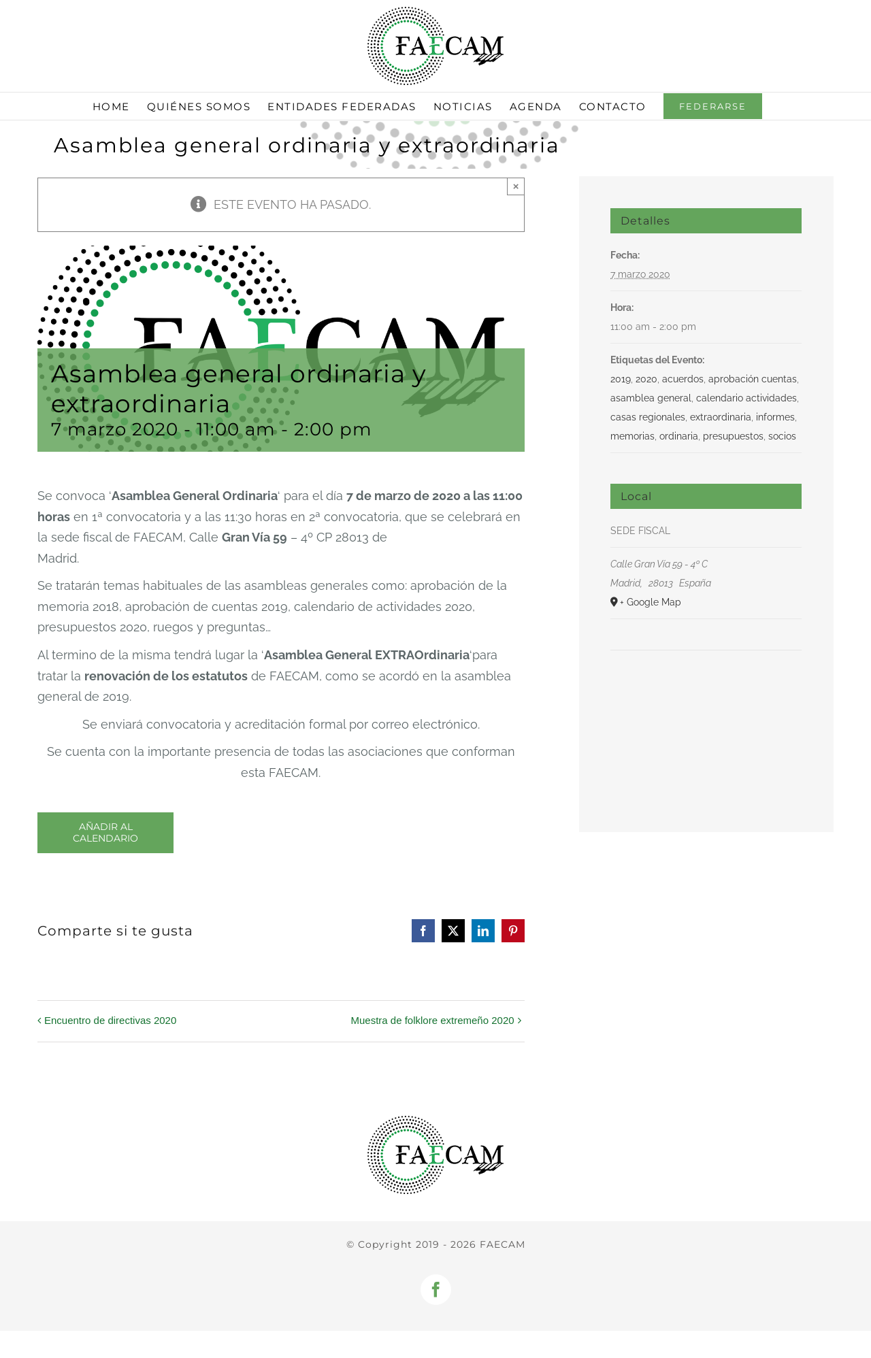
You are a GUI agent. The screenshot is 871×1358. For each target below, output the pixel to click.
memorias (632, 436)
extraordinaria (720, 417)
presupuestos (733, 436)
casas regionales (647, 417)
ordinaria (678, 436)
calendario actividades (746, 398)
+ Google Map (650, 602)
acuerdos (683, 379)
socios (782, 436)
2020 (646, 379)
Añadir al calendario (105, 832)
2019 (620, 379)
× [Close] (516, 186)
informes (775, 417)
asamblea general (650, 398)
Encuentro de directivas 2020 (110, 1020)
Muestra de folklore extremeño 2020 (432, 1020)
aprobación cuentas (752, 379)
